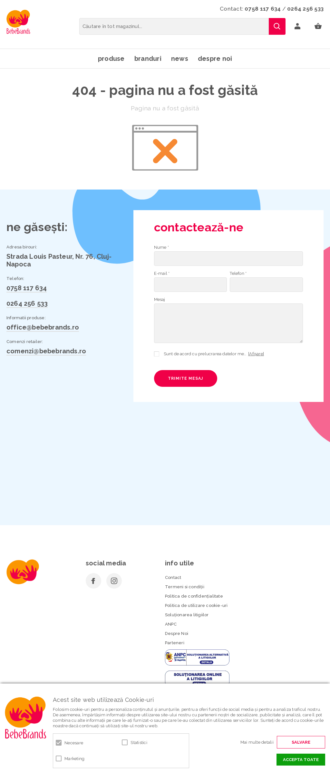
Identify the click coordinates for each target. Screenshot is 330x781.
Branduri (147, 58)
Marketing (74, 758)
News (179, 58)
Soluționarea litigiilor (187, 614)
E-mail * (162, 273)
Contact (173, 577)
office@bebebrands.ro (42, 327)
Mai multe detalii (257, 742)
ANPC (171, 624)
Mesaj (159, 299)
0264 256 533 (305, 8)
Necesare (73, 742)
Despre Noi (176, 633)
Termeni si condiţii (184, 586)
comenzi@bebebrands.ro (46, 351)
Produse (111, 58)
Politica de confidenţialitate (194, 596)
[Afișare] (256, 353)
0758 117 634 (263, 8)
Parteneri (174, 642)
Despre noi (215, 58)
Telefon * (238, 273)
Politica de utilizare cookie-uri (196, 605)
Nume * (161, 247)
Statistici (139, 742)
